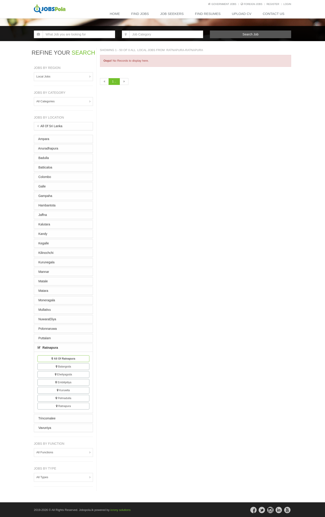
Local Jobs (43, 76)
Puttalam (44, 338)
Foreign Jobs (253, 4)
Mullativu (44, 309)
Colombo (44, 177)
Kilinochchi (45, 253)
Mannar (43, 272)
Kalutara (43, 224)
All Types (42, 477)
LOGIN (287, 4)
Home (115, 14)
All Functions (44, 452)
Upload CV (241, 14)
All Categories (45, 101)
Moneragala (46, 300)
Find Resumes (208, 14)
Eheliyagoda (63, 374)
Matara (42, 290)
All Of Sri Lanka (49, 126)
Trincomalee (46, 418)
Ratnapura (63, 406)
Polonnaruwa (47, 328)
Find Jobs (140, 14)
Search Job (251, 34)
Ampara (43, 139)
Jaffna (42, 215)
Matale (42, 281)
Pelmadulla (63, 398)
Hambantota (46, 205)
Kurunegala (46, 262)
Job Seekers (172, 14)
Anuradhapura (47, 148)
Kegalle (43, 243)
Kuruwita (63, 390)
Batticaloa (44, 167)
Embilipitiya (63, 382)
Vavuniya (44, 428)
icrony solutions (120, 510)
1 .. (114, 81)
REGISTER (273, 4)
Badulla (43, 158)
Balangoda (63, 366)
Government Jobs (223, 4)
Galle (41, 186)
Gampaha (44, 196)
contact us (273, 14)
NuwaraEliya (46, 319)
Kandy (42, 234)
